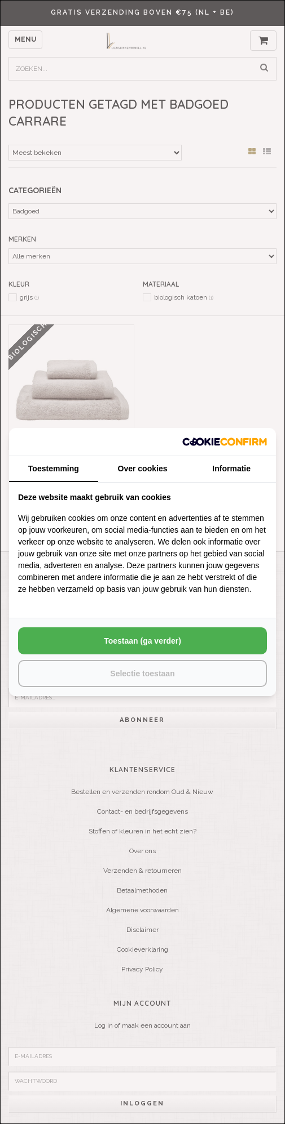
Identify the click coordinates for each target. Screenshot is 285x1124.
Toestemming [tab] (53, 468)
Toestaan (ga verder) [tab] (142, 640)
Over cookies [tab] (143, 468)
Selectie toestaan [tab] (142, 673)
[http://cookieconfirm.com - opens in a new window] (224, 442)
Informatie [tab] (231, 468)
